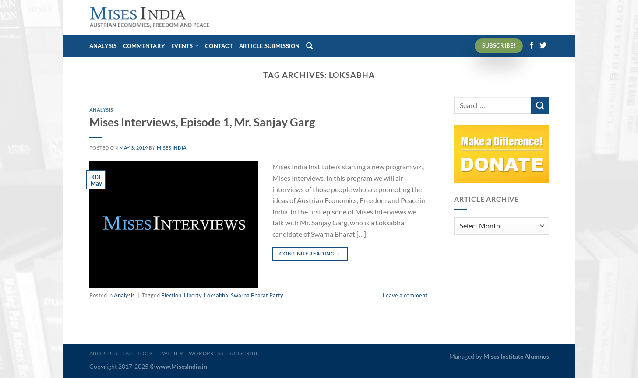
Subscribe (244, 353)
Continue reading (310, 253)
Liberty (192, 295)
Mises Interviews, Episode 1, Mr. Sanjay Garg (202, 122)
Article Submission (269, 45)
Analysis (103, 45)
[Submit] (540, 105)
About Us (103, 353)
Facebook (138, 353)
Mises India (172, 147)
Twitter (171, 353)
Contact (219, 45)
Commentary (144, 45)
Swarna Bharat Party (257, 295)
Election (171, 295)
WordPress (206, 353)
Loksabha (216, 295)
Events (185, 46)
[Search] (309, 46)
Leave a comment (405, 295)
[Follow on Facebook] (531, 46)
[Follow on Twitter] (542, 46)
